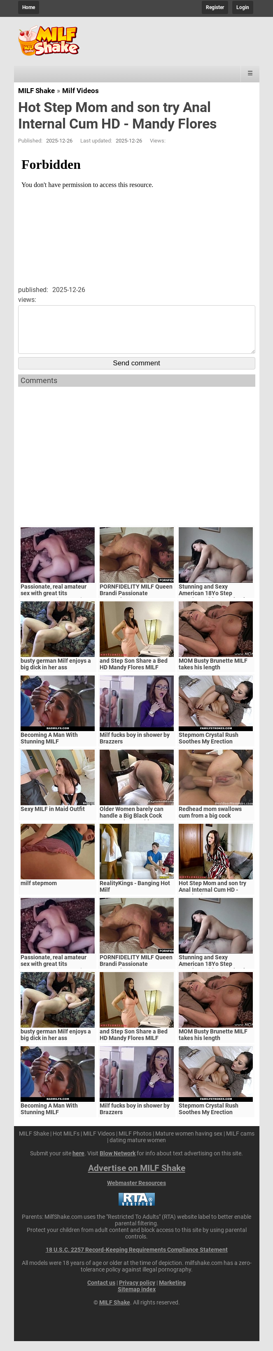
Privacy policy (137, 1292)
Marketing (172, 1292)
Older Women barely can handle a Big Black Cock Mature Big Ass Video (131, 825)
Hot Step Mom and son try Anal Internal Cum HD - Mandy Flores (212, 899)
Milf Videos (80, 90)
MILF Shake (36, 90)
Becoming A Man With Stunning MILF (49, 748)
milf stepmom (39, 893)
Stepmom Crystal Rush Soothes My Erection (208, 748)
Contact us (101, 1292)
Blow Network (117, 1163)
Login (242, 7)
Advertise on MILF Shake (136, 1178)
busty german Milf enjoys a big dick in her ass (56, 673)
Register (215, 7)
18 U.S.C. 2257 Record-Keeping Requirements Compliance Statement (137, 1259)
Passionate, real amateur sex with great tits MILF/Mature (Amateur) (53, 603)
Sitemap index (137, 1299)
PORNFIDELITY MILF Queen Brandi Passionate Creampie (136, 603)
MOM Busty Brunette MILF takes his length (213, 673)
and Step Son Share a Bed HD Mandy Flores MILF (134, 673)
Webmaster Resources (136, 1193)
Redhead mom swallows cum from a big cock (210, 822)
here (78, 1163)
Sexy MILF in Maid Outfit (53, 819)
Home (28, 7)
